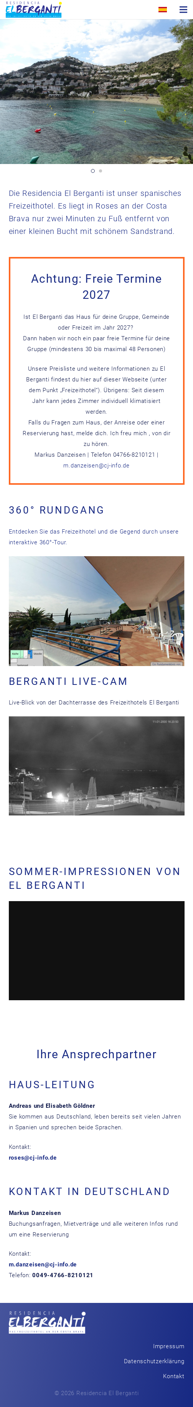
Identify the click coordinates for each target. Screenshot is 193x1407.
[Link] (34, 10)
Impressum (169, 1346)
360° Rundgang (57, 510)
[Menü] (183, 9)
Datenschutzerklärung (154, 1361)
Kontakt (173, 1376)
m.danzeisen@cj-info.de (96, 465)
